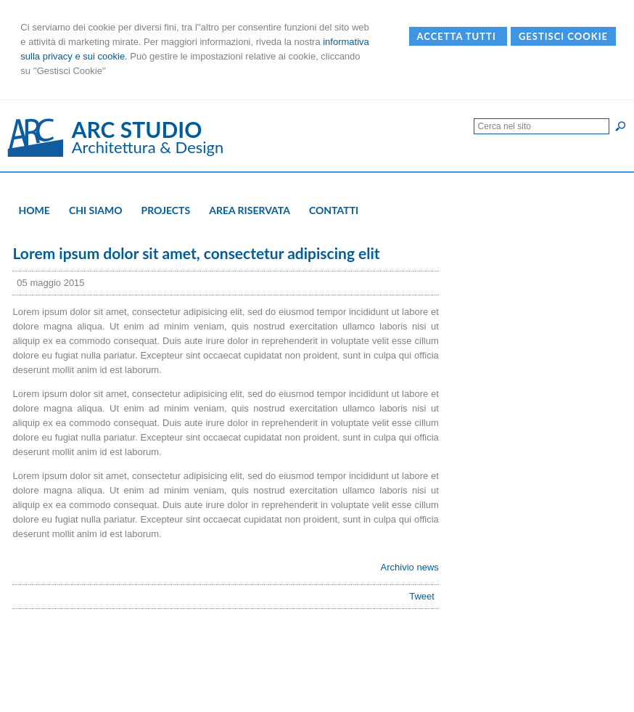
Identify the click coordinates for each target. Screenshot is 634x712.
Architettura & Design (148, 147)
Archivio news (410, 567)
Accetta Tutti (458, 36)
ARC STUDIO (137, 129)
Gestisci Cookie (563, 36)
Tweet (422, 596)
